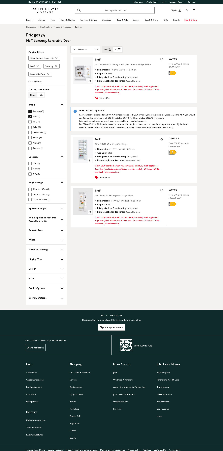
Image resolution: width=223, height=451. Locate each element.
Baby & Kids (122, 20)
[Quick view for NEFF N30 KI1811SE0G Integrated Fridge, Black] (90, 212)
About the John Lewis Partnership (129, 387)
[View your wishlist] (186, 10)
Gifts (165, 20)
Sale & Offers (190, 20)
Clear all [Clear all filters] (35, 81)
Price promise (32, 401)
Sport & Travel (151, 20)
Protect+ (117, 408)
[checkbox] (46, 111)
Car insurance (163, 408)
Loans (159, 416)
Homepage (31, 26)
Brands (176, 20)
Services (73, 379)
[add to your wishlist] (161, 59)
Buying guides (76, 387)
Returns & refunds (34, 434)
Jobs (115, 372)
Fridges (78, 26)
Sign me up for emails (111, 327)
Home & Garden (67, 20)
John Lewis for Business (124, 394)
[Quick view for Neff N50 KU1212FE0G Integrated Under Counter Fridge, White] (90, 81)
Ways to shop (152, 2)
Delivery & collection (36, 420)
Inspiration (75, 423)
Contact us (31, 372)
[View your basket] (194, 10)
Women (41, 20)
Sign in (174, 10)
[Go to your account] (180, 10)
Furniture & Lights (88, 20)
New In (29, 20)
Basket (73, 401)
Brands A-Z (75, 416)
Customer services (35, 379)
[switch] (46, 93)
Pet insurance (163, 401)
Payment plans (163, 372)
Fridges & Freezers (62, 26)
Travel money (163, 387)
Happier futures (120, 401)
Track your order (33, 427)
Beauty (136, 20)
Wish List (74, 408)
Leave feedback (35, 347)
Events (73, 437)
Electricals (106, 20)
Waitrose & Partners (123, 379)
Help (164, 2)
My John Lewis (138, 2)
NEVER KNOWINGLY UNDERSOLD (45, 2)
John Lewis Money (177, 2)
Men (52, 20)
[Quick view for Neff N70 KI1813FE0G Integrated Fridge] (90, 160)
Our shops (31, 394)
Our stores (191, 2)
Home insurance (164, 394)
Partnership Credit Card (168, 379)
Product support (34, 387)
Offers (73, 430)
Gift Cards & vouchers (80, 372)
